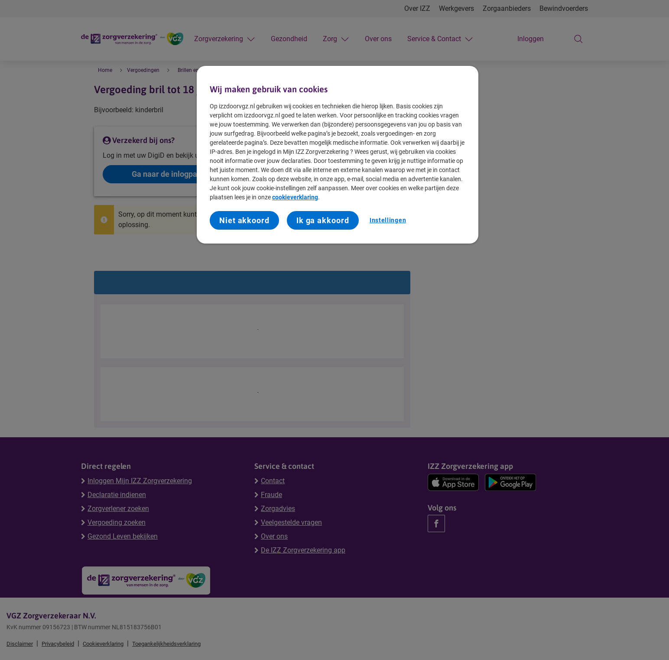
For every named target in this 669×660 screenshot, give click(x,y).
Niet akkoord (244, 220)
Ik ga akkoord (322, 220)
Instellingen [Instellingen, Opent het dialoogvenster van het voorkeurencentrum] (388, 220)
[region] (337, 155)
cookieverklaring (295, 197)
